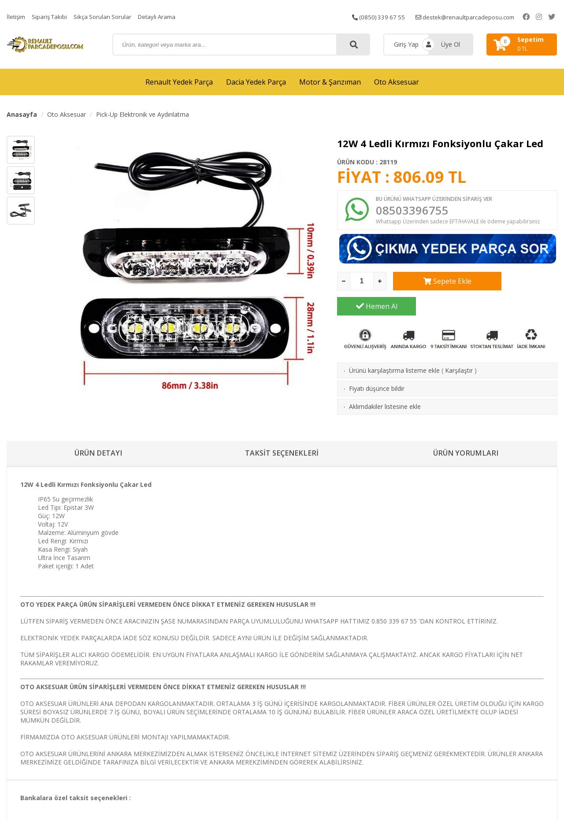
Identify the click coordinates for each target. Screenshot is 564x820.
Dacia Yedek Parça (256, 82)
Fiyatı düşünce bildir (376, 366)
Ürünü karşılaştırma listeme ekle (394, 348)
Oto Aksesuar (396, 82)
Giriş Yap (406, 44)
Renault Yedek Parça (179, 82)
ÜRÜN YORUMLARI (466, 448)
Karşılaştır (459, 348)
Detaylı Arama (164, 16)
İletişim (17, 16)
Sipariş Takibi (51, 16)
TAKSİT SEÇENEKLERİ (281, 448)
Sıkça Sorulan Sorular (107, 16)
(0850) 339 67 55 (385, 16)
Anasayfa (22, 114)
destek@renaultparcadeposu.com (475, 16)
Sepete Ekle (432, 284)
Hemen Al (518, 284)
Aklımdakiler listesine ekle (385, 384)
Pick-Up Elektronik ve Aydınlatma (142, 114)
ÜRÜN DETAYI (98, 448)
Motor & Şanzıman (330, 82)
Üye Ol (450, 44)
